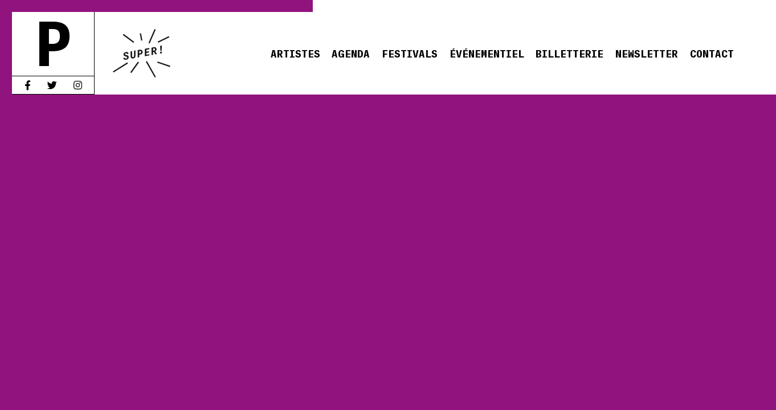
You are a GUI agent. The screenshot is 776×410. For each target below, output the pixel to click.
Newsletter (646, 53)
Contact (712, 53)
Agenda (351, 53)
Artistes (295, 53)
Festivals (410, 53)
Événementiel (487, 53)
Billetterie (569, 53)
